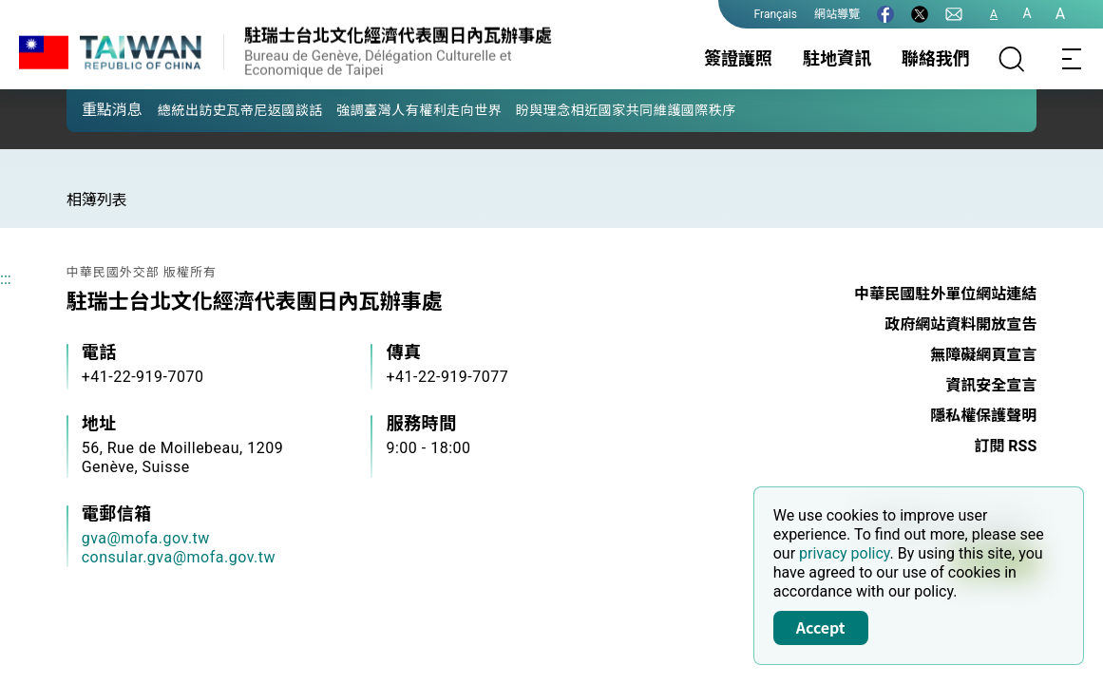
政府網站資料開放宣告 (960, 324)
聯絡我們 (936, 58)
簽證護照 (738, 58)
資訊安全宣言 (990, 385)
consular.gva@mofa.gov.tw (179, 557)
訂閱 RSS (1005, 446)
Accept (821, 627)
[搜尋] (1011, 58)
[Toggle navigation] (1072, 58)
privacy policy (844, 553)
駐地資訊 (837, 58)
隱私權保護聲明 (983, 416)
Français (775, 14)
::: (5, 279)
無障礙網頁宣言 (983, 355)
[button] (95, 109)
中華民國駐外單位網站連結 (945, 294)
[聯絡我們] (953, 14)
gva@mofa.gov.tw (146, 538)
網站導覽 (837, 14)
